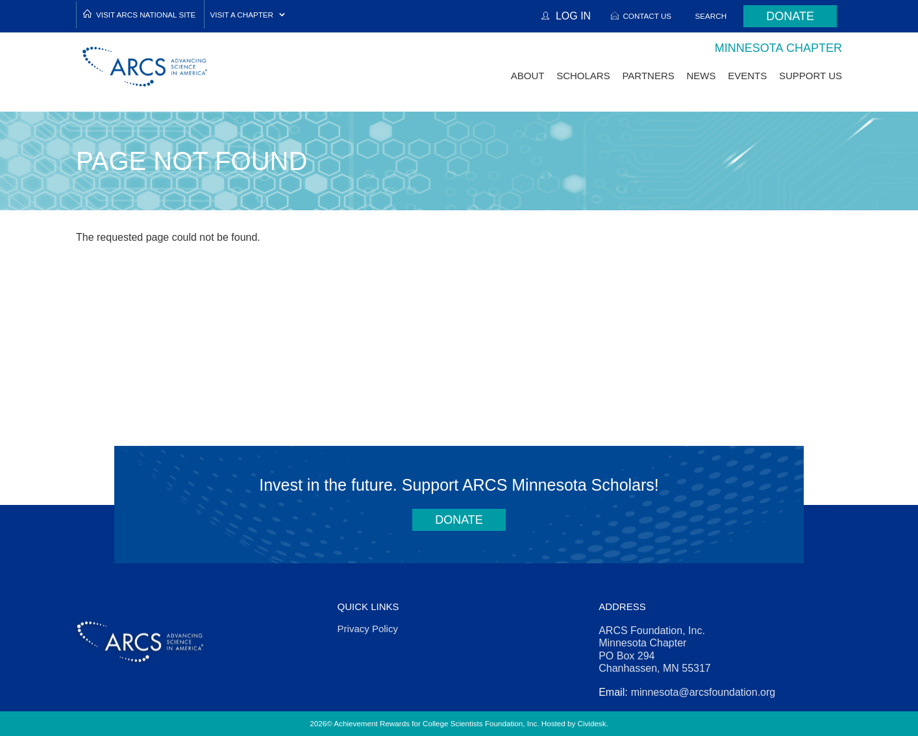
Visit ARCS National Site (145, 14)
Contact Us (647, 16)
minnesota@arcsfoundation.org (703, 692)
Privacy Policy (368, 628)
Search (711, 16)
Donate (790, 16)
